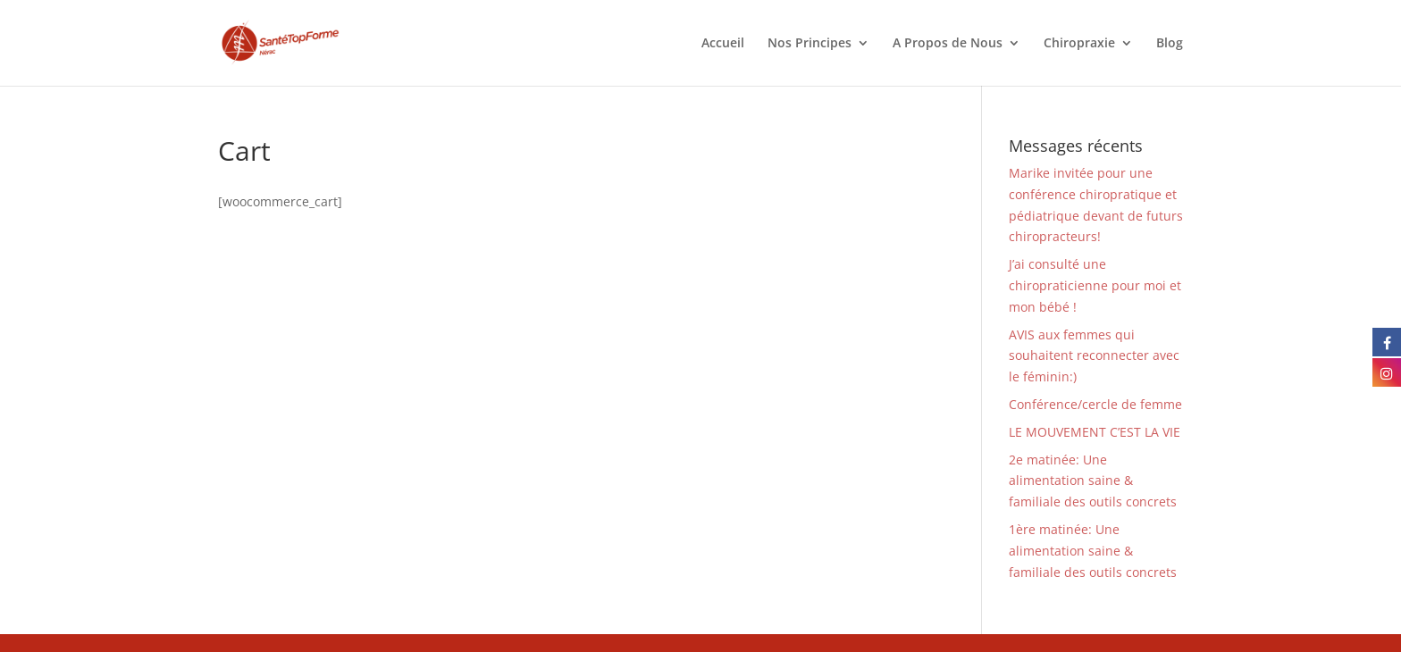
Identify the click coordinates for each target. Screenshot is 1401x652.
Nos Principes (810, 44)
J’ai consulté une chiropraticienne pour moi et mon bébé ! (1095, 285)
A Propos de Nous (948, 44)
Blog (1169, 44)
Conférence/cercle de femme (1095, 404)
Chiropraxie (1079, 44)
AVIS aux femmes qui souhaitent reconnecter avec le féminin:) (1094, 356)
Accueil (722, 44)
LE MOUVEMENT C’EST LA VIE (1094, 431)
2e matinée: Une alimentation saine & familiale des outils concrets (1093, 481)
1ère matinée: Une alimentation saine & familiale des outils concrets (1093, 551)
